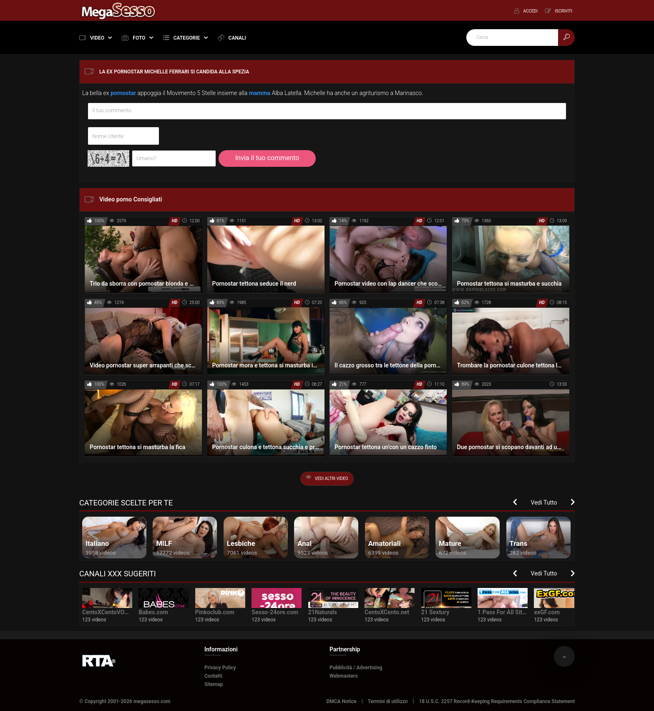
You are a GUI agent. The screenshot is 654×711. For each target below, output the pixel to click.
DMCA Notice (341, 701)
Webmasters (344, 676)
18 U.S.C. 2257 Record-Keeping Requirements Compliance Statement (497, 701)
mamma (259, 93)
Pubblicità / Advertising (356, 668)
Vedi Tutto (544, 502)
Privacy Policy (220, 668)
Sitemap (213, 684)
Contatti (213, 676)
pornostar (123, 93)
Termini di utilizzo (388, 701)
